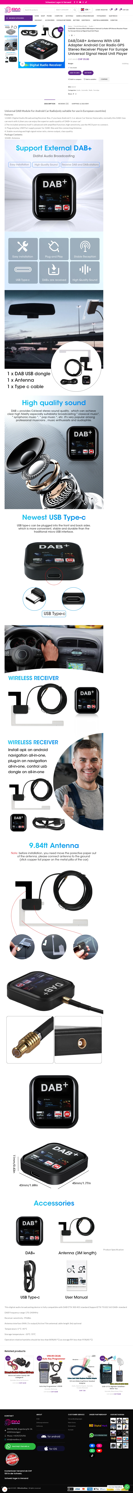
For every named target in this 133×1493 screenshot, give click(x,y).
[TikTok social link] (88, 2)
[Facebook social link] (77, 2)
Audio (91, 26)
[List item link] (19, 1435)
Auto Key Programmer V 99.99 (50, 1386)
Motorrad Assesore (22, 1380)
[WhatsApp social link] (85, 2)
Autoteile (84, 90)
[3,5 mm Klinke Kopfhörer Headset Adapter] (82, 1367)
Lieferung (39, 1426)
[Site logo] (13, 10)
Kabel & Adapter (81, 1386)
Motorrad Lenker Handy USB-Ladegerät (19, 1376)
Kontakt (70, 1430)
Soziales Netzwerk (82, 1388)
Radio (90, 90)
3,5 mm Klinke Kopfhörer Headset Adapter (82, 1382)
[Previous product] (69, 35)
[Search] (50, 9)
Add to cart (74, 73)
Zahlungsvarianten (42, 1422)
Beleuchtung (114, 1391)
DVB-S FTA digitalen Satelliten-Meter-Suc (113, 1387)
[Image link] (12, 1422)
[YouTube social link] (82, 2)
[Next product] (74, 35)
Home (70, 26)
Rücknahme (72, 1426)
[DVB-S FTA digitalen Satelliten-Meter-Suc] (113, 1370)
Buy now (88, 73)
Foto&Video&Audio (80, 26)
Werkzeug (54, 1389)
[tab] (49, 103)
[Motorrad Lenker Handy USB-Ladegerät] (19, 1364)
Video (121, 1391)
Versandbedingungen (75, 1419)
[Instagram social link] (79, 2)
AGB (37, 1419)
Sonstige (96, 90)
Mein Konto (72, 1422)
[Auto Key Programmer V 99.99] (50, 1369)
